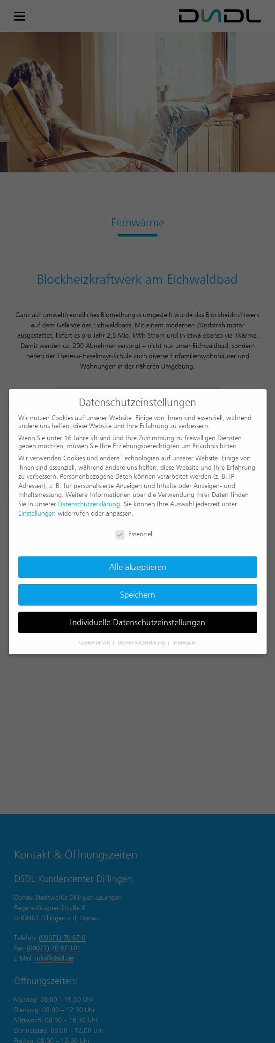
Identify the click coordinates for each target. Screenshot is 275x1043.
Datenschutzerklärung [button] (142, 642)
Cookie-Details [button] (95, 642)
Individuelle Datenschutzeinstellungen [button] (137, 622)
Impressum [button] (184, 642)
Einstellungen (37, 513)
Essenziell (134, 534)
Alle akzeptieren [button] (137, 567)
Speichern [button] (137, 594)
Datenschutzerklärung (89, 504)
